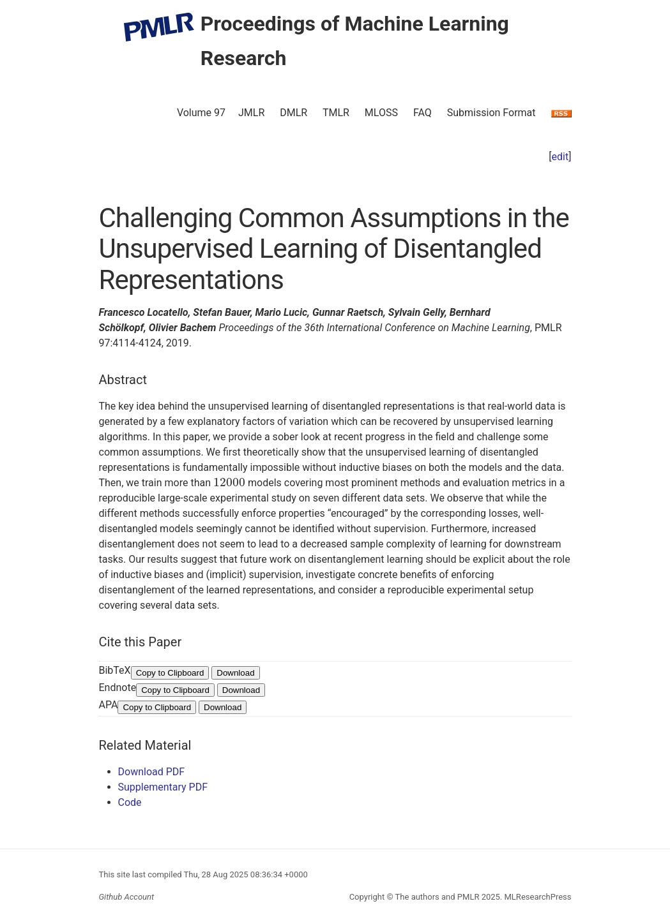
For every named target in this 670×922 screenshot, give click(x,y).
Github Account (127, 897)
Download (235, 673)
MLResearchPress (536, 897)
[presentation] (229, 483)
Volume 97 (201, 113)
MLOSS (381, 113)
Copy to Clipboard (170, 673)
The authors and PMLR (437, 897)
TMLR (336, 113)
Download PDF (151, 772)
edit (560, 157)
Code (130, 802)
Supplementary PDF (163, 787)
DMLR (293, 113)
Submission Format (491, 113)
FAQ (422, 113)
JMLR (251, 113)
